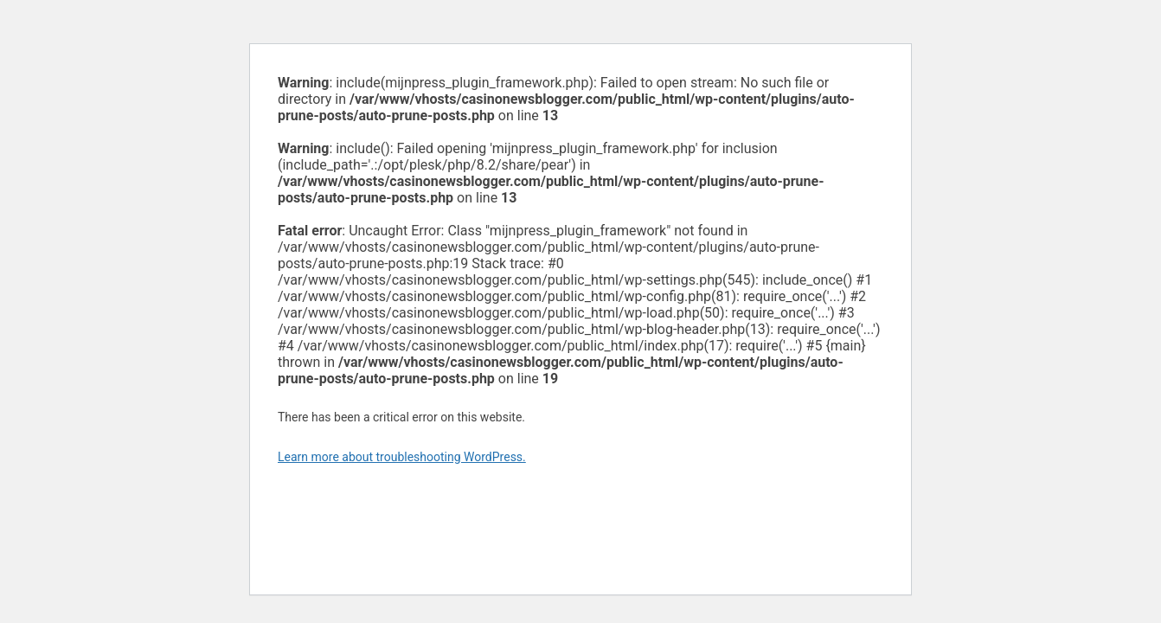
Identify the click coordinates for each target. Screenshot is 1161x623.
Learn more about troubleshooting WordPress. (402, 457)
